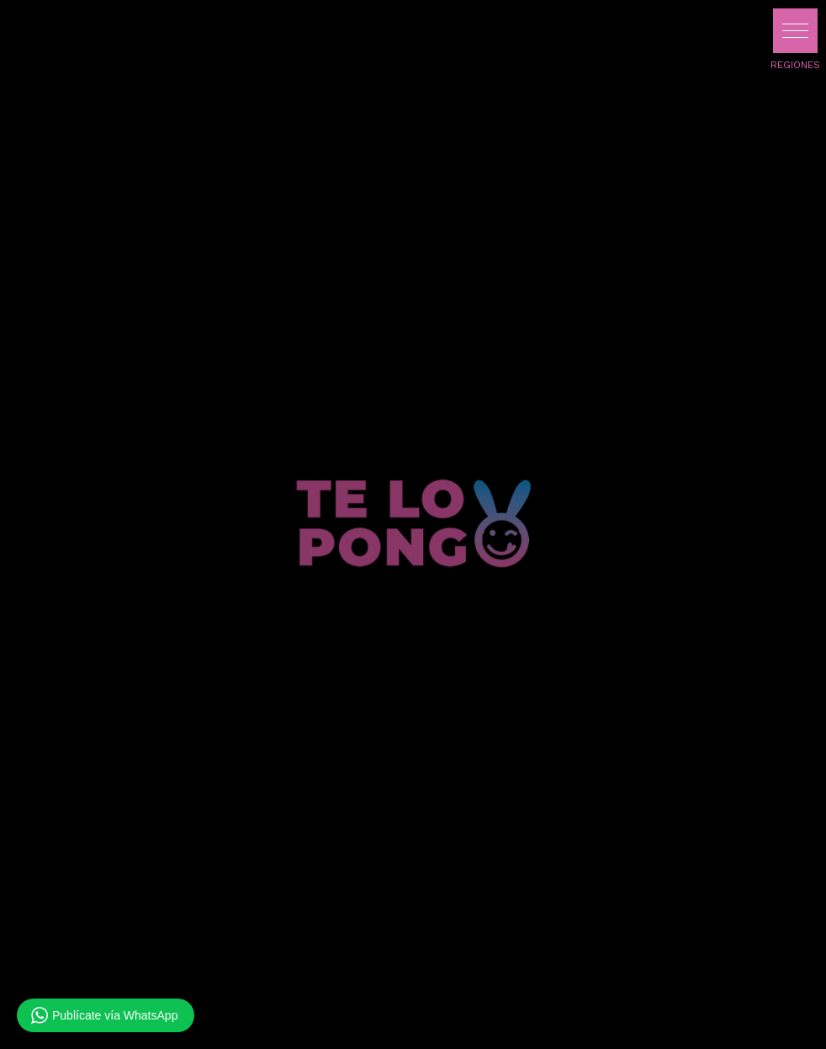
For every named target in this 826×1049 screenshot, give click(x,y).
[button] (795, 30)
